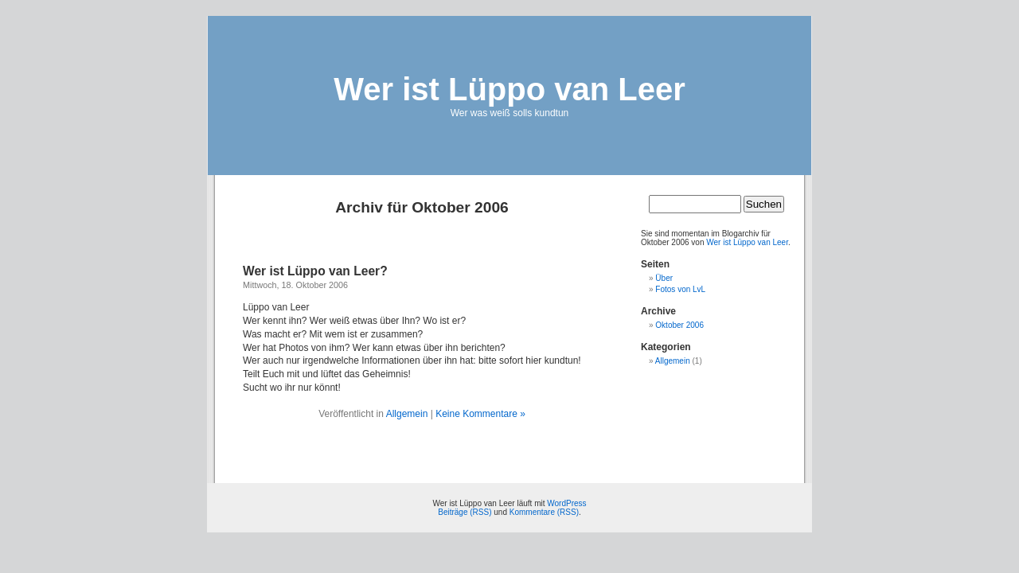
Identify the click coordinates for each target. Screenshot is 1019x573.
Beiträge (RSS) (464, 512)
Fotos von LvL (680, 289)
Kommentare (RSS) (544, 512)
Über (664, 278)
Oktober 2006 (679, 325)
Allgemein (407, 413)
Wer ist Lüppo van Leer (509, 89)
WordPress (566, 503)
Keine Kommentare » (480, 413)
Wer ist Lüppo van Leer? (315, 271)
